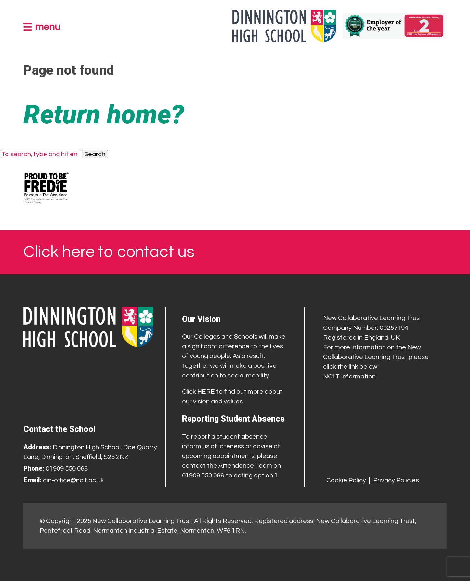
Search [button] (94, 154)
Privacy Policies (396, 480)
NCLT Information (349, 376)
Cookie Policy (346, 480)
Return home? (103, 114)
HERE (206, 392)
